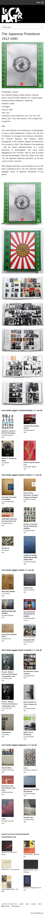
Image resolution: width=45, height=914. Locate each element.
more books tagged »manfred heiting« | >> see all (22, 410)
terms (39, 904)
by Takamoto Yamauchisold (30, 770)
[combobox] (22, 27)
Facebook (5, 906)
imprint (21, 904)
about (27, 904)
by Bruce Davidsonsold (29, 590)
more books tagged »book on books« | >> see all (22, 650)
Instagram (16, 906)
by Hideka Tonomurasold (8, 821)
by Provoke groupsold (9, 676)
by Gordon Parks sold (29, 642)
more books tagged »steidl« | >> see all (18, 570)
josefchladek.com (38, 913)
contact (33, 904)
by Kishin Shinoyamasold (30, 560)
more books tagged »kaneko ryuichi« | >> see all (21, 475)
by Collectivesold (5, 550)
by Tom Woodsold (8, 594)
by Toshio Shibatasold (29, 819)
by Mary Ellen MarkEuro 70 (29, 616)
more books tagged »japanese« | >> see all (19, 745)
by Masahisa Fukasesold (31, 497)
